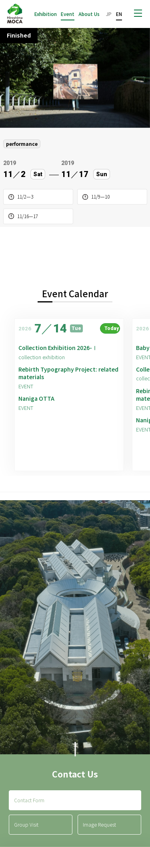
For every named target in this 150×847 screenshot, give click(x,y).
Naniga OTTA (36, 398)
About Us (89, 14)
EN (119, 13)
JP (109, 13)
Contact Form (29, 800)
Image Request (99, 824)
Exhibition (45, 14)
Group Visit (26, 824)
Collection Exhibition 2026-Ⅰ (58, 348)
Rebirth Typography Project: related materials (68, 373)
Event (67, 14)
